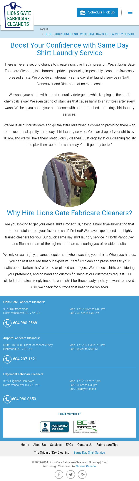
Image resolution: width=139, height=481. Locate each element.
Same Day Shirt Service (89, 452)
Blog (104, 462)
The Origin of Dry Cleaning (51, 452)
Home (44, 29)
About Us (39, 444)
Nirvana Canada (86, 466)
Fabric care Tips (107, 444)
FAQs (69, 444)
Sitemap (94, 462)
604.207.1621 (20, 359)
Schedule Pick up (101, 12)
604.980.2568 (20, 323)
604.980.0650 (19, 399)
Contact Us (84, 444)
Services (56, 444)
